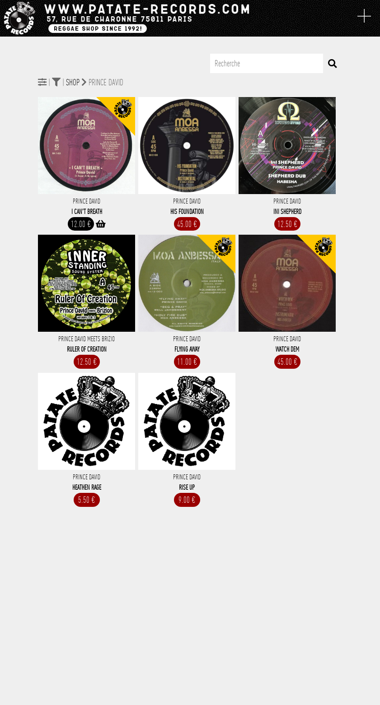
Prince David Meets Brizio (86, 339)
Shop (73, 82)
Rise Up (187, 487)
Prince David (86, 201)
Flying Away (186, 349)
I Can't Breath (86, 212)
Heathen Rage (86, 487)
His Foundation (187, 212)
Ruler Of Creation (87, 349)
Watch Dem (287, 349)
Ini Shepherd (287, 212)
